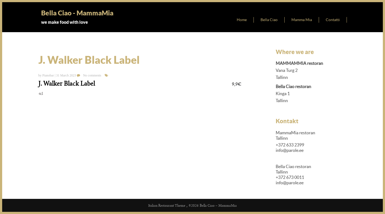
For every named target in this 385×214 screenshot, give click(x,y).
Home (242, 20)
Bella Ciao (269, 20)
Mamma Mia (301, 20)
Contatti (333, 20)
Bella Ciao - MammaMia (77, 13)
